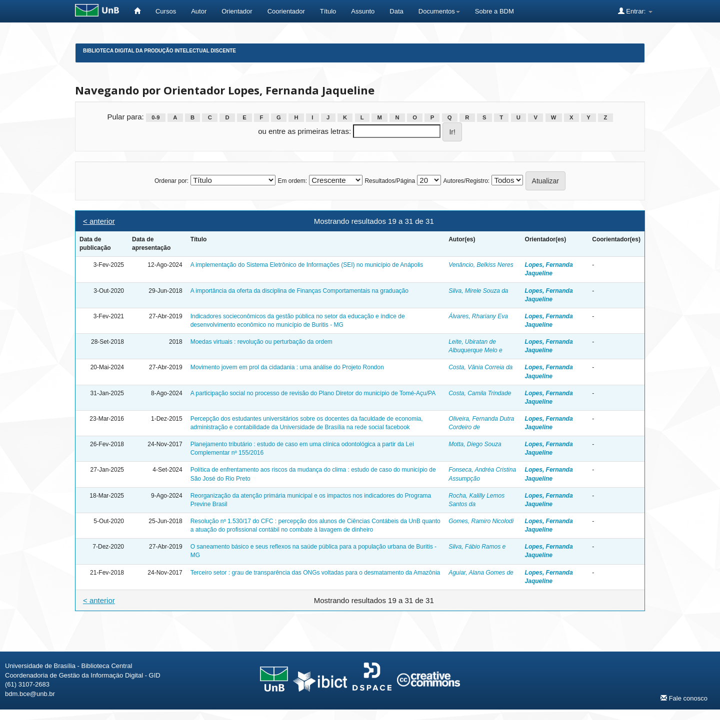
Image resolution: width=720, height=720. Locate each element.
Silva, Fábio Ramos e (477, 546)
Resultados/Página (389, 180)
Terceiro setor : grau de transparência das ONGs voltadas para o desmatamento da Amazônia (315, 572)
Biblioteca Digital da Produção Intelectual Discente (159, 50)
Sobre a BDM (494, 11)
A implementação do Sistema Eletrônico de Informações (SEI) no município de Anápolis (307, 264)
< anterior (99, 221)
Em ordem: (292, 180)
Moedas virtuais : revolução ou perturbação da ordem (261, 341)
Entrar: (635, 11)
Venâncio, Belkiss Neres (481, 264)
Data (396, 11)
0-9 (156, 117)
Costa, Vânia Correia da (480, 367)
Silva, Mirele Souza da (478, 290)
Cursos (166, 11)
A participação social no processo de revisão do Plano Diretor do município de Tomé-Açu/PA (313, 393)
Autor (198, 11)
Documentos (439, 11)
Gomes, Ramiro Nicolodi (481, 521)
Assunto (362, 11)
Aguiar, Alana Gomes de (481, 572)
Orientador (237, 11)
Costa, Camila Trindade (479, 393)
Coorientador (286, 11)
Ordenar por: (171, 180)
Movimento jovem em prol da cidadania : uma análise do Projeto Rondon (287, 367)
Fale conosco (684, 698)
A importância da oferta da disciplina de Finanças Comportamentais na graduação (299, 290)
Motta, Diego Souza (474, 444)
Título (328, 11)
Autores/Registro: (466, 180)
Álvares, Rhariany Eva (478, 316)
